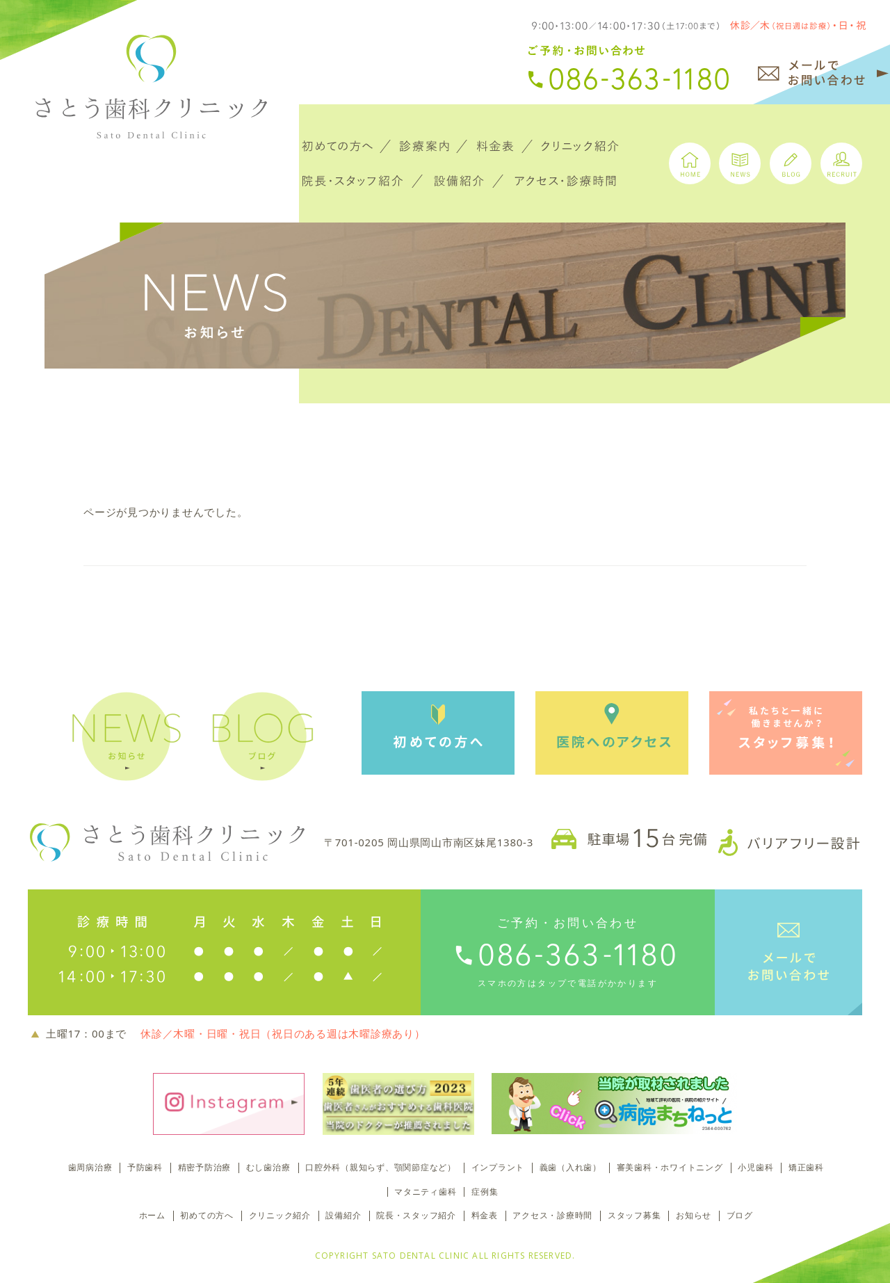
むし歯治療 (268, 1167)
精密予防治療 (205, 1167)
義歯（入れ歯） (570, 1167)
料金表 (484, 1215)
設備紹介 (343, 1215)
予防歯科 (145, 1167)
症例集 (484, 1191)
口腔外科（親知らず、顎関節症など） (380, 1167)
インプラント (498, 1167)
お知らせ (693, 1215)
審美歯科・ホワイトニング (670, 1167)
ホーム (152, 1215)
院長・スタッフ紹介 (416, 1215)
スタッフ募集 (634, 1215)
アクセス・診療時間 (552, 1215)
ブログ (740, 1215)
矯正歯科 (806, 1167)
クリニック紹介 (280, 1215)
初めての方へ (207, 1215)
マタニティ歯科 (425, 1191)
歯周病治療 (90, 1167)
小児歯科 (755, 1167)
